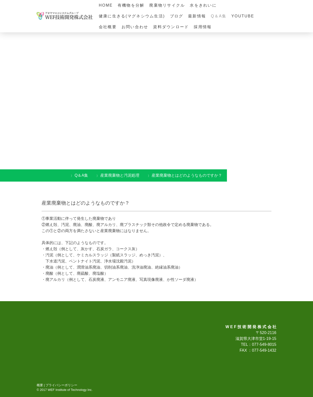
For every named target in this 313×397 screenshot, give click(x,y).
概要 (40, 385)
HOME (106, 5)
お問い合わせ (135, 27)
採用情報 (203, 27)
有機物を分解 (131, 5)
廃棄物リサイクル (167, 5)
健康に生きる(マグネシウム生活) (132, 16)
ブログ (176, 16)
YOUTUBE (242, 16)
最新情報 (197, 16)
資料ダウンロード (171, 27)
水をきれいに (203, 5)
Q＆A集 (218, 16)
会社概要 (108, 27)
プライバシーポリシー (61, 385)
